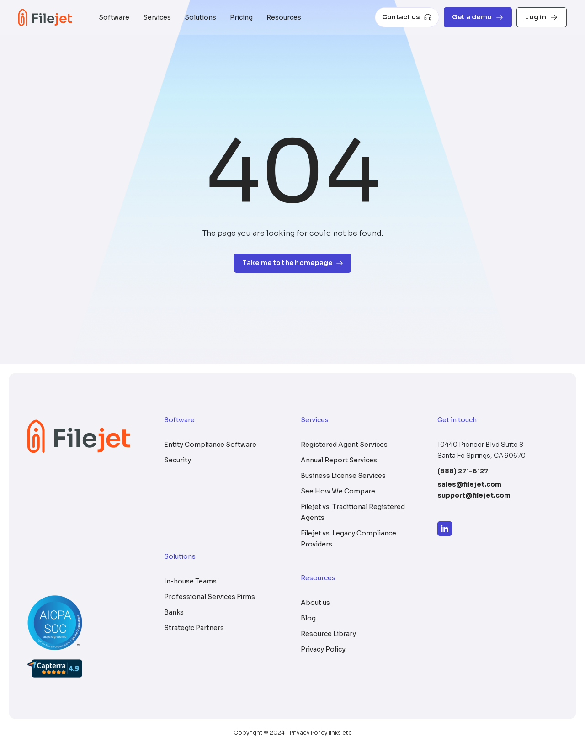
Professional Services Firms (209, 597)
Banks (174, 612)
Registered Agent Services (344, 444)
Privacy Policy (323, 649)
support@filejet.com (474, 495)
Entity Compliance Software (210, 444)
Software (114, 17)
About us (315, 603)
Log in (541, 17)
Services (157, 17)
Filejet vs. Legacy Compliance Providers (348, 538)
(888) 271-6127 (462, 471)
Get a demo (478, 17)
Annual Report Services (339, 460)
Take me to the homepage (292, 263)
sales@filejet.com (469, 484)
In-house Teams (190, 581)
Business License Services (343, 476)
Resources (283, 17)
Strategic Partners (194, 628)
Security (177, 460)
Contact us (407, 17)
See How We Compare (338, 491)
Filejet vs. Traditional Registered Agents (353, 512)
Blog (308, 618)
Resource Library (328, 634)
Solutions (200, 17)
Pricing (241, 17)
